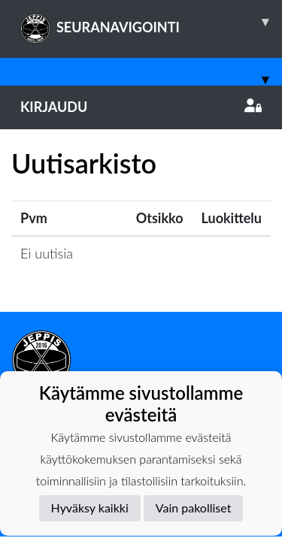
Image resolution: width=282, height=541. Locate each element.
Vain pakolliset (194, 507)
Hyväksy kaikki (90, 507)
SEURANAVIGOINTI (151, 22)
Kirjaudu (141, 106)
